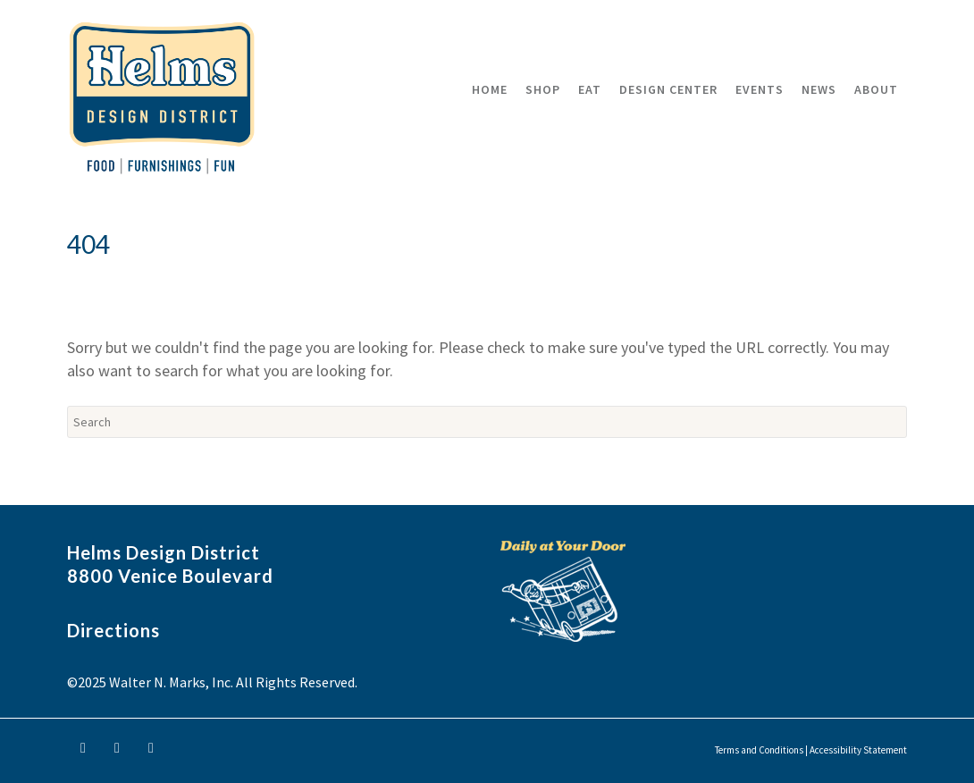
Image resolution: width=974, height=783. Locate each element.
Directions (113, 630)
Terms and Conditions (759, 750)
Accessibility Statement (858, 750)
